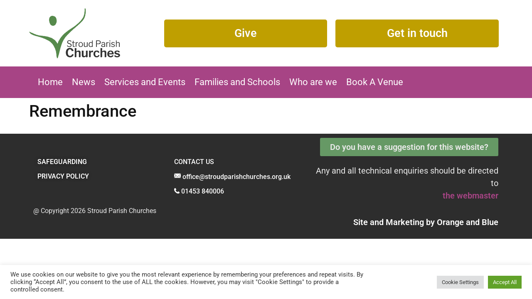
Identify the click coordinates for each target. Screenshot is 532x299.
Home (50, 82)
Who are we (313, 82)
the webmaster (470, 196)
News (83, 82)
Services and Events (144, 82)
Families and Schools (237, 82)
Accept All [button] (505, 282)
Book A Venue (374, 82)
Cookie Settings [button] (460, 282)
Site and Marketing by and (425, 222)
